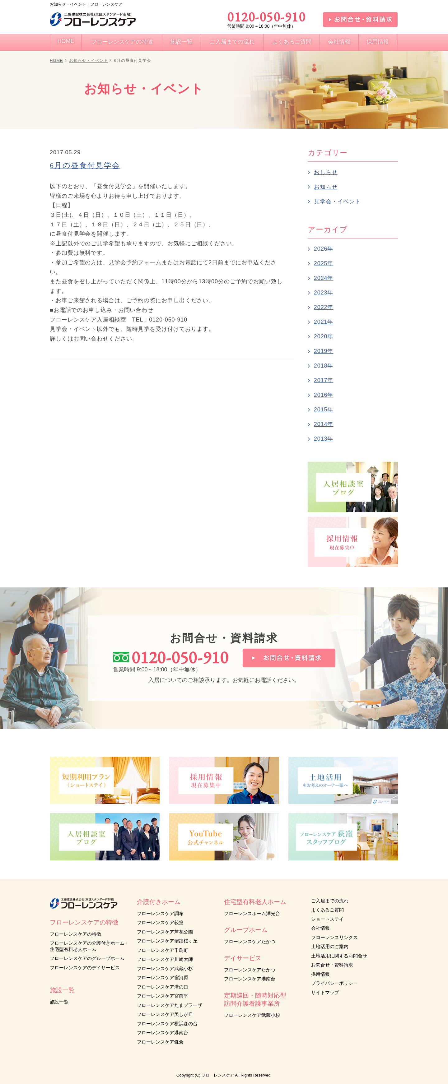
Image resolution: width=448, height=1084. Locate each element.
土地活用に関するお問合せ (339, 955)
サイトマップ (325, 992)
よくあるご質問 (327, 909)
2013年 (324, 439)
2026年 (324, 249)
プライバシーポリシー (334, 983)
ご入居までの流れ (329, 900)
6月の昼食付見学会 (85, 165)
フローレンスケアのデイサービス (85, 967)
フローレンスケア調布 (160, 913)
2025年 (324, 263)
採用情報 (320, 974)
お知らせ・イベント (88, 60)
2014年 (324, 424)
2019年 (324, 351)
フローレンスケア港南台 (162, 1032)
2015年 (324, 409)
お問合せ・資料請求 (332, 964)
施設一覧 (59, 1001)
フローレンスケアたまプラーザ (169, 1005)
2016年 (324, 395)
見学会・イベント (337, 201)
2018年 (324, 366)
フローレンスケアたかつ (249, 941)
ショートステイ (327, 919)
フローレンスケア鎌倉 (160, 1042)
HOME (56, 60)
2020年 (324, 336)
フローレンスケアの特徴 (75, 934)
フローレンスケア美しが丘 (165, 1014)
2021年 (324, 322)
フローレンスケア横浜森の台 (167, 1023)
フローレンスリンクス (334, 937)
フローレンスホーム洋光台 (252, 913)
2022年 (324, 307)
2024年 (324, 278)
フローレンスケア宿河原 (162, 977)
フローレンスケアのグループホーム (87, 958)
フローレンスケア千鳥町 (162, 950)
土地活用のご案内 (329, 946)
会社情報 (320, 928)
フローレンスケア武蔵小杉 (165, 968)
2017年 (324, 380)
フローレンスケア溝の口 (162, 986)
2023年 (324, 293)
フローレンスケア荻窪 (160, 922)
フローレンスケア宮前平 (162, 995)
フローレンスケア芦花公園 (165, 931)
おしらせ (326, 172)
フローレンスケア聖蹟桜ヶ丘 (167, 940)
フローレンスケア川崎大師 (165, 959)
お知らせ (326, 187)
